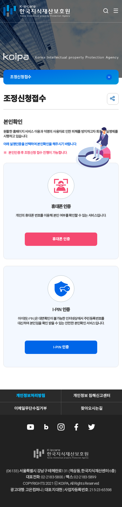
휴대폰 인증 (61, 239)
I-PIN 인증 (61, 347)
